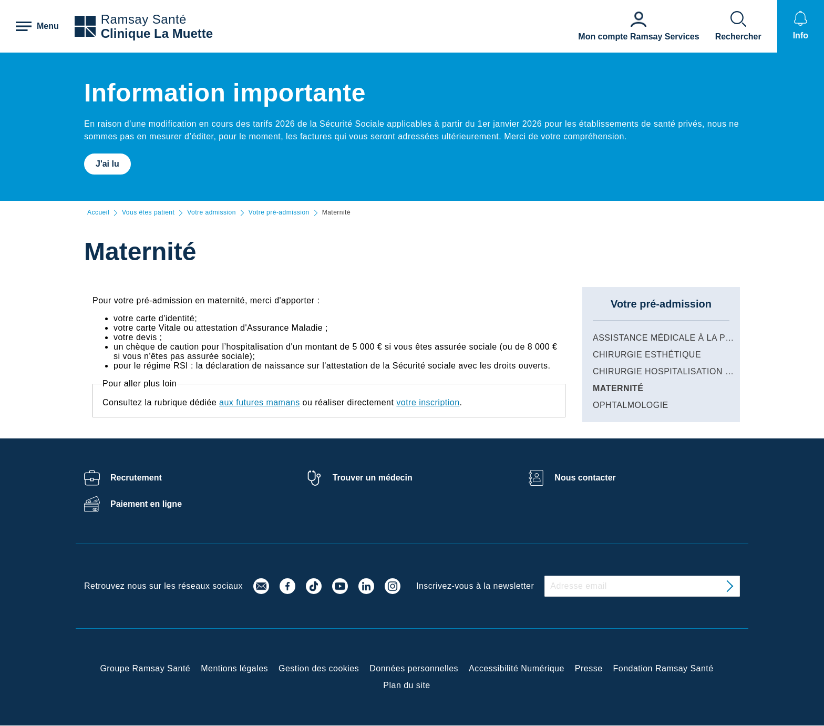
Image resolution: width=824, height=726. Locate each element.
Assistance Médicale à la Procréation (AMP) (702, 337)
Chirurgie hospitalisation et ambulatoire (697, 371)
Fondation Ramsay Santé (663, 668)
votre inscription (427, 402)
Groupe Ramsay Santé (145, 668)
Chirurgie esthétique (647, 354)
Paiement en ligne (146, 503)
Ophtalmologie (630, 405)
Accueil (98, 212)
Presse (589, 668)
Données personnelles (413, 668)
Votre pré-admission (279, 212)
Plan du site (406, 685)
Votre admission (211, 212)
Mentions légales (234, 668)
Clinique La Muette (157, 33)
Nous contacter (584, 477)
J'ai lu (107, 163)
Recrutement (136, 477)
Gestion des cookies (319, 668)
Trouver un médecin (373, 477)
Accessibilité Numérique (516, 668)
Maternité (618, 388)
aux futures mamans (259, 402)
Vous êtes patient (148, 212)
